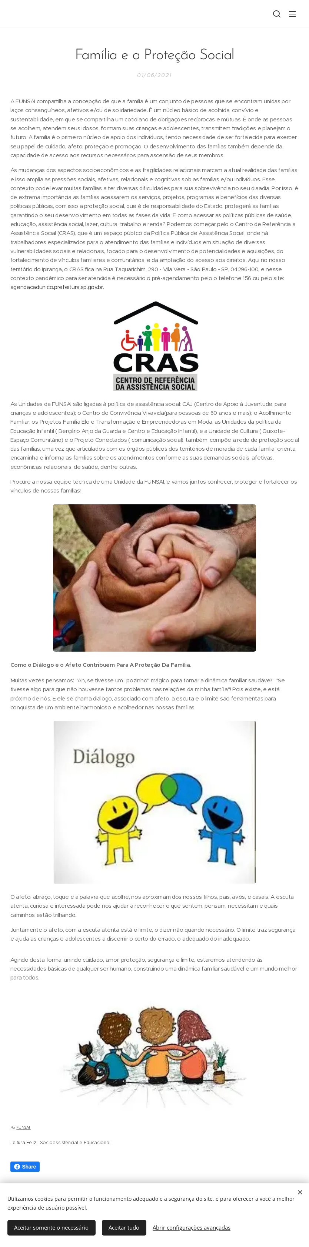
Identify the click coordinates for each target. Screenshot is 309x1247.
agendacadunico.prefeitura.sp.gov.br (56, 287)
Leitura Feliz (23, 1142)
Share (25, 1167)
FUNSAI (23, 1127)
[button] (277, 13)
